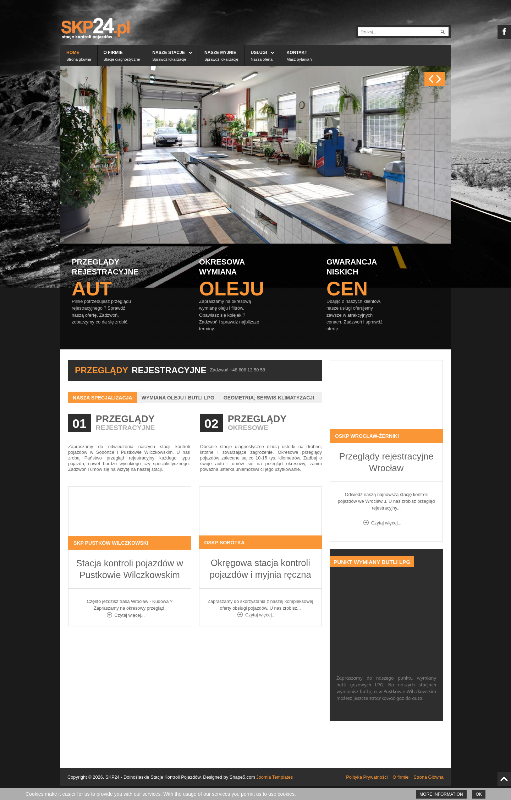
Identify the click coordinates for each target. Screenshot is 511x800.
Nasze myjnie (220, 52)
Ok (479, 794)
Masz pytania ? (299, 59)
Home (72, 52)
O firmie (113, 52)
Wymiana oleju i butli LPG (178, 398)
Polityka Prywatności (367, 777)
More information (441, 794)
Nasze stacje (168, 52)
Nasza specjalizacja (102, 398)
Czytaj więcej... (130, 615)
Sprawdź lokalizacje (169, 59)
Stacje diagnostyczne (122, 59)
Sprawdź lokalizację (221, 59)
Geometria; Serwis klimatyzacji (269, 398)
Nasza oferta (262, 59)
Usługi (259, 52)
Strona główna (78, 59)
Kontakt (296, 52)
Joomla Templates (274, 777)
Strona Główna (428, 777)
